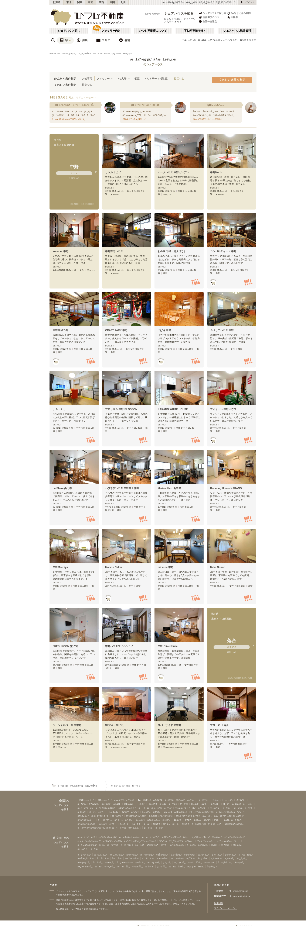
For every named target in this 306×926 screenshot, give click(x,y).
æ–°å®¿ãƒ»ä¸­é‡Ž (107, 837)
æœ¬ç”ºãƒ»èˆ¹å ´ (100, 816)
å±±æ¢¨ (195, 804)
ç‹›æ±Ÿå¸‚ (137, 866)
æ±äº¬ (229, 800)
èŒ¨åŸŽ (128, 804)
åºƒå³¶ (188, 820)
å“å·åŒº (103, 858)
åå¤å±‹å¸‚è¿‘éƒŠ (150, 808)
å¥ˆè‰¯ (157, 812)
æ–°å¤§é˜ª (117, 816)
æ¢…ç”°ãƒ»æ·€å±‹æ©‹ (201, 812)
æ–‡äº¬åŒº (177, 858)
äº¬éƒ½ (135, 812)
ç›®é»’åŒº (230, 854)
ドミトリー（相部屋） (157, 78)
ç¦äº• (226, 804)
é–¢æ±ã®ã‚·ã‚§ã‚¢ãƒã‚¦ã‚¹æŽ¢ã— (73, 53)
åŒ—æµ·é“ (105, 800)
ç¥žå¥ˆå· (241, 800)
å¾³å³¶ (207, 820)
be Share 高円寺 (62, 488)
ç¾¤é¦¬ (117, 804)
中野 (74, 166)
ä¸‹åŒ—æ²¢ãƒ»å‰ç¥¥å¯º (207, 837)
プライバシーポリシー (225, 908)
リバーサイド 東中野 (169, 725)
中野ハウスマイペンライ (119, 646)
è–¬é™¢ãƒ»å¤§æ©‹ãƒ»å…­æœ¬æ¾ (98, 827)
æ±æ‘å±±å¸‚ (177, 866)
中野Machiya (60, 567)
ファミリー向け (111, 30)
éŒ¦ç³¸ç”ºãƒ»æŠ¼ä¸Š (144, 841)
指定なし (179, 78)
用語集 (232, 17)
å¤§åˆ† (156, 824)
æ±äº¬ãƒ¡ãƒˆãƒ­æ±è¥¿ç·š (116, 53)
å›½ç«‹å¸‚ (239, 862)
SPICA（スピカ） (115, 725)
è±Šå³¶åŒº (162, 854)
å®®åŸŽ (158, 800)
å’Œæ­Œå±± (180, 812)
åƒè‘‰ (82, 804)
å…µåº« (146, 812)
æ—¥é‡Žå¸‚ (123, 866)
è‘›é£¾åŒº (162, 858)
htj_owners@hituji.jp (239, 896)
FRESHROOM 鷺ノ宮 (65, 646)
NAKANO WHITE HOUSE (173, 409)
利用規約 (218, 903)
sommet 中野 (60, 251)
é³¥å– (218, 820)
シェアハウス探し (69, 30)
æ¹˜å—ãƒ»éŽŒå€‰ (172, 845)
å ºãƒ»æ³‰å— (86, 820)
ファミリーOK (105, 78)
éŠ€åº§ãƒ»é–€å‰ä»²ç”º (116, 841)
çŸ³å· (204, 804)
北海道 (56, 2)
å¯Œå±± (236, 804)
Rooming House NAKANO (226, 488)
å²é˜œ (184, 804)
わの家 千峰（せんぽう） (172, 251)
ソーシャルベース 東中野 (67, 725)
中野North (216, 172)
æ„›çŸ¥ (153, 804)
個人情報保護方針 (87, 909)
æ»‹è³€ (168, 812)
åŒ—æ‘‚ (207, 816)
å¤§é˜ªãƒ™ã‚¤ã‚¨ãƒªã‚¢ (188, 816)
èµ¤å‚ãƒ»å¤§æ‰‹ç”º (89, 841)
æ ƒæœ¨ (106, 804)
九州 (123, 2)
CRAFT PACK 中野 (116, 330)
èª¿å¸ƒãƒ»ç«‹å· (206, 841)
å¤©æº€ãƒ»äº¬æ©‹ (136, 816)
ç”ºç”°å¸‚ (167, 862)
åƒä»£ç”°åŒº (125, 862)
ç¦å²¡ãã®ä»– (154, 827)
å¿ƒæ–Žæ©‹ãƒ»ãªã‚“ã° (230, 812)
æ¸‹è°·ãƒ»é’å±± (86, 837)
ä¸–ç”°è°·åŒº (84, 854)
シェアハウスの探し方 (212, 13)
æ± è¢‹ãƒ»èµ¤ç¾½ (129, 837)
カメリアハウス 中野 (222, 330)
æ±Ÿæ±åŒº (132, 858)
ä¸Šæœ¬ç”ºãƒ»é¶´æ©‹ (161, 816)
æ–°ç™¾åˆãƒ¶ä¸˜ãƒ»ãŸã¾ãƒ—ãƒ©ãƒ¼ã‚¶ (133, 845)
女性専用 (87, 78)
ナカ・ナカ (59, 409)
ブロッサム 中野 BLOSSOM (121, 409)
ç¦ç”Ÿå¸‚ (162, 866)
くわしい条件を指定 (232, 79)
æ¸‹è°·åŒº (203, 854)
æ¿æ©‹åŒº (117, 854)
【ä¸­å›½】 (178, 820)
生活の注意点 (207, 21)
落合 (231, 640)
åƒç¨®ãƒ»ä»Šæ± (105, 808)
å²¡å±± (197, 820)
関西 (101, 2)
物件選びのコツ (208, 17)
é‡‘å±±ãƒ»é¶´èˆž (127, 808)
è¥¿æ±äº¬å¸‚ (85, 866)
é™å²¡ (173, 804)
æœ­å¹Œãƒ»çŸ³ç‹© (124, 800)
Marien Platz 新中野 (169, 488)
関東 (79, 2)
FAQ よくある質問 (239, 13)
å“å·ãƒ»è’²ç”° (151, 837)
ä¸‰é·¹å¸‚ (229, 858)
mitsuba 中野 (165, 567)
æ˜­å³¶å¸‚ (149, 866)
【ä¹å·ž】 (136, 824)
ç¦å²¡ (147, 824)
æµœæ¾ (180, 808)
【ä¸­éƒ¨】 (142, 804)
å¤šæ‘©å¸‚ (209, 862)
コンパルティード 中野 (223, 251)
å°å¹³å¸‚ (98, 862)
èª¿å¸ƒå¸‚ (242, 858)
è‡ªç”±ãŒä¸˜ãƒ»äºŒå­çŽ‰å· (176, 841)
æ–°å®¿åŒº (147, 854)
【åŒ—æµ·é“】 (87, 800)
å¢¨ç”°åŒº (203, 858)
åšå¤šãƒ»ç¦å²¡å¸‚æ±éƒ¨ (207, 824)
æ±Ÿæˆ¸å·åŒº (86, 858)
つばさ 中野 (164, 330)
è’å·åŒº (148, 858)
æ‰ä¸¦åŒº (100, 854)
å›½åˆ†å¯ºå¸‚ (195, 862)
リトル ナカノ (113, 172)
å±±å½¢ (169, 800)
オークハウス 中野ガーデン (173, 172)
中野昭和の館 (60, 330)
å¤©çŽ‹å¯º (83, 816)
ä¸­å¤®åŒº (216, 858)
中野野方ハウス (114, 251)
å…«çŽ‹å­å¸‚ (225, 862)
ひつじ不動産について (153, 30)
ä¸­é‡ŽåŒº (176, 854)
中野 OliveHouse (168, 646)
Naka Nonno (217, 567)
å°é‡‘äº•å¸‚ (153, 862)
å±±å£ (228, 820)
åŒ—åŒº (117, 858)
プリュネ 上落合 (219, 725)
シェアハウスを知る (179, 13)
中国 (112, 2)
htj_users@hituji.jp (238, 891)
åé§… (248, 804)
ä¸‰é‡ (215, 804)
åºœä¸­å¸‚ (109, 862)
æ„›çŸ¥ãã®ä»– (221, 808)
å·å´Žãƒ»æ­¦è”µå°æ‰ (91, 845)
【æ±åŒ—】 (144, 800)
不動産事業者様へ (195, 30)
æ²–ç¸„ (166, 824)
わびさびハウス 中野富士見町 (122, 488)
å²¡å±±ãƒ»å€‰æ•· (87, 824)
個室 (137, 78)
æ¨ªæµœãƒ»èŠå (228, 841)
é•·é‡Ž (163, 804)
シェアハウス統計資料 (237, 30)
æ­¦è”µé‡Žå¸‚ (84, 862)
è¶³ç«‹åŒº (189, 854)
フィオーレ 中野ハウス (223, 409)
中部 (90, 2)
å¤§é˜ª (125, 812)
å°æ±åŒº (245, 854)
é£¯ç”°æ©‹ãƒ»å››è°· (234, 837)
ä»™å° (192, 800)
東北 (69, 2)
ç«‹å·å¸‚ (140, 862)
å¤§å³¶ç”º (212, 866)
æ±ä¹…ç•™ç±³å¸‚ (105, 866)
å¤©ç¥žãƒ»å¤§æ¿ (235, 824)
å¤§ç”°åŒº (132, 854)
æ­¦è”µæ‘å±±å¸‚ (195, 866)
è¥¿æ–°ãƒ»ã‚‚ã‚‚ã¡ (130, 827)
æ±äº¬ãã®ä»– (88, 849)
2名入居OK (124, 78)
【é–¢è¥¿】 (114, 812)
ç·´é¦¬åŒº (217, 854)
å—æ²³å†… (105, 820)
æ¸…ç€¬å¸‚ (180, 862)
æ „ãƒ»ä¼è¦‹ (85, 808)
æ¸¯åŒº (190, 858)
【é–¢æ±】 (217, 800)
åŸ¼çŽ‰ (94, 804)
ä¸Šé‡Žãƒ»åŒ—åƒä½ (175, 837)
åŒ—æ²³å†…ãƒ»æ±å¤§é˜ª (229, 816)
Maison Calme (113, 567)
